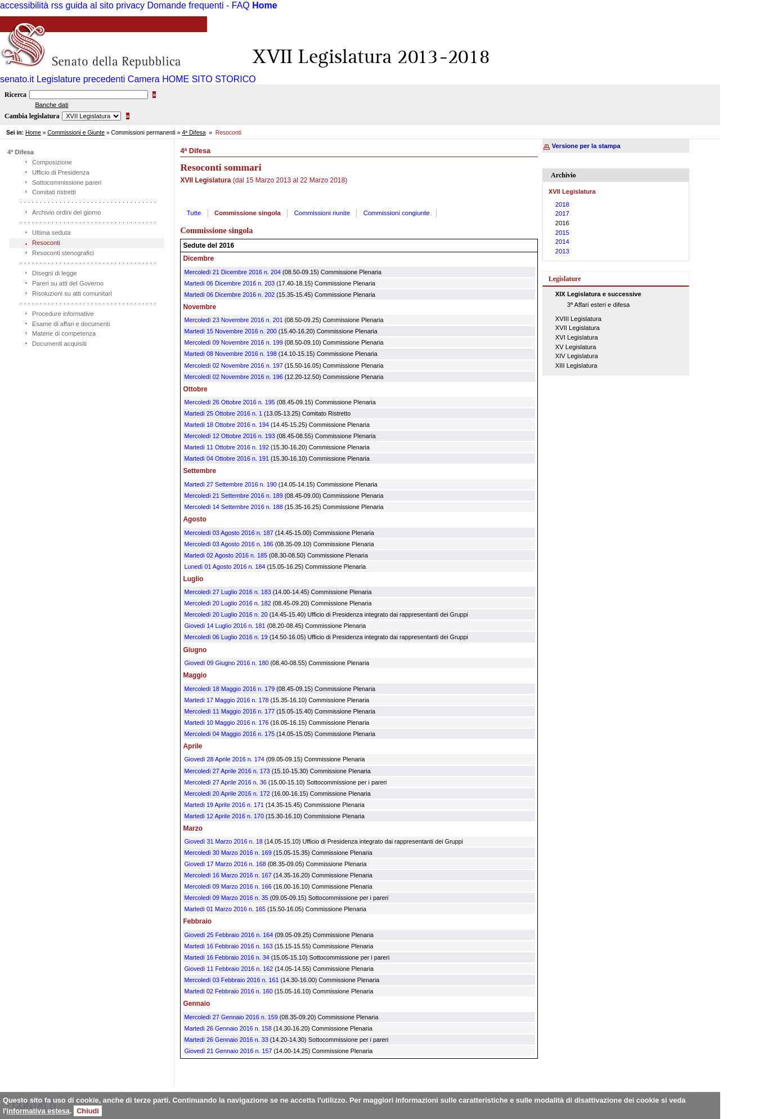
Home (264, 5)
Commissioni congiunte (396, 212)
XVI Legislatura (576, 337)
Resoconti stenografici (63, 252)
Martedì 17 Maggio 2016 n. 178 (226, 700)
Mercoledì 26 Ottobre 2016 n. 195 (229, 402)
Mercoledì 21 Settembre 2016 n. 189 (233, 495)
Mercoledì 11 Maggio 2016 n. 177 (229, 711)
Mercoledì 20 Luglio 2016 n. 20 (225, 614)
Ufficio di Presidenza (60, 172)
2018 (562, 204)
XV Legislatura (575, 347)
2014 (562, 241)
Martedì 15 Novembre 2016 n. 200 (230, 331)
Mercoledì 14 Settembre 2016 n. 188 (233, 506)
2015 (562, 232)
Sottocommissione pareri (66, 182)
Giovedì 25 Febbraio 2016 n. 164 (228, 934)
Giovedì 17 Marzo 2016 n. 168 (225, 864)
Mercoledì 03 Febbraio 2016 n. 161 (231, 980)
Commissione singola (247, 212)
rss (57, 5)
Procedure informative (62, 313)
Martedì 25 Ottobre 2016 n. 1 (223, 413)
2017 (562, 213)
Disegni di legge (54, 273)
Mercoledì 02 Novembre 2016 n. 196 (233, 376)
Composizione (52, 162)
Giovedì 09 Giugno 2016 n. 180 (226, 662)
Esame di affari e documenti (71, 323)
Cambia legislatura (32, 116)
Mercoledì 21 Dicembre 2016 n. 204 (232, 272)
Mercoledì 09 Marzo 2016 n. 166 (227, 886)
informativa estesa (38, 1111)
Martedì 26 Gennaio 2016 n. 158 (227, 1028)
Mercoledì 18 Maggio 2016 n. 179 (229, 688)
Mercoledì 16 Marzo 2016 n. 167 (227, 875)
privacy (130, 5)
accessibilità (24, 5)
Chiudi (88, 1111)
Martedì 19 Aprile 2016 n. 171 (224, 804)
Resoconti (46, 242)
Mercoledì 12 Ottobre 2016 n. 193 (229, 436)
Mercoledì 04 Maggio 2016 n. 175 (229, 733)
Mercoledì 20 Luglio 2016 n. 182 (227, 603)
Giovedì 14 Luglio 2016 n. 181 (224, 625)
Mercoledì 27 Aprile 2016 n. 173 (227, 771)
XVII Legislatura (577, 327)
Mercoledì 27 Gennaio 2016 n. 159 (230, 1017)
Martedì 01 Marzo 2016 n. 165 (225, 909)
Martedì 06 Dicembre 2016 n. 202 (229, 294)
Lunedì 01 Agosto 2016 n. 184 (224, 566)
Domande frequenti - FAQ (198, 5)
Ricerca (15, 95)
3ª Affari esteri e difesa (598, 304)
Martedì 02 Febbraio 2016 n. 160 (228, 991)
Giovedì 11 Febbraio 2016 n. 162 (228, 968)
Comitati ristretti (54, 192)
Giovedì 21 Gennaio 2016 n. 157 (228, 1050)
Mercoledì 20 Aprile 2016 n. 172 (227, 793)
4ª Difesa (193, 133)
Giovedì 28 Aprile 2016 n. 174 (224, 759)
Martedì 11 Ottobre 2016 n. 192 (226, 447)
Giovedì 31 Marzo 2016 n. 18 (223, 841)
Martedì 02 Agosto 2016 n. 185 (225, 555)
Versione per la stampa (586, 145)
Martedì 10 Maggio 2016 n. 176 (226, 722)
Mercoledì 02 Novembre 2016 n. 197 (233, 365)
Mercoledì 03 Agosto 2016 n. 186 (228, 544)
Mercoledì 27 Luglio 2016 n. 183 (227, 592)
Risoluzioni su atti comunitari (72, 293)
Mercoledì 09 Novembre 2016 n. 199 (233, 342)
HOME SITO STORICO (209, 79)
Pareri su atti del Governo (68, 283)
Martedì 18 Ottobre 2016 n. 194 (226, 424)
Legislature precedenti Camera (98, 79)
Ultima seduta (51, 232)
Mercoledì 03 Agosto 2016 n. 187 (228, 532)
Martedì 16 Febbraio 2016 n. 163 (228, 946)
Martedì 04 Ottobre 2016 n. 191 (226, 458)
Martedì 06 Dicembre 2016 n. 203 (229, 283)
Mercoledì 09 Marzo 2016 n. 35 (226, 897)
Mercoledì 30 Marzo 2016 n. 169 (227, 852)
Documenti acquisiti (59, 343)
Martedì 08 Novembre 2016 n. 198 (230, 353)
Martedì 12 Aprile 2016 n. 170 (224, 816)
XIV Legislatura (576, 356)
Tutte (194, 212)
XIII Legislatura (576, 365)
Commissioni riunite (322, 212)
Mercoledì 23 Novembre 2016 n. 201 (233, 319)
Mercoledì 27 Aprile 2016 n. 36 (225, 782)
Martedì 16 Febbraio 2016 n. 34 (226, 957)
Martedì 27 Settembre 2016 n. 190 (230, 484)
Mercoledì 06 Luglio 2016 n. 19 (225, 637)
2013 (562, 251)
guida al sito (90, 5)
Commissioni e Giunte (76, 133)
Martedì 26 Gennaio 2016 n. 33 (226, 1039)
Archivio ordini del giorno (66, 212)
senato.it (17, 79)
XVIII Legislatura (578, 318)
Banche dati (51, 104)
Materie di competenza (64, 333)
